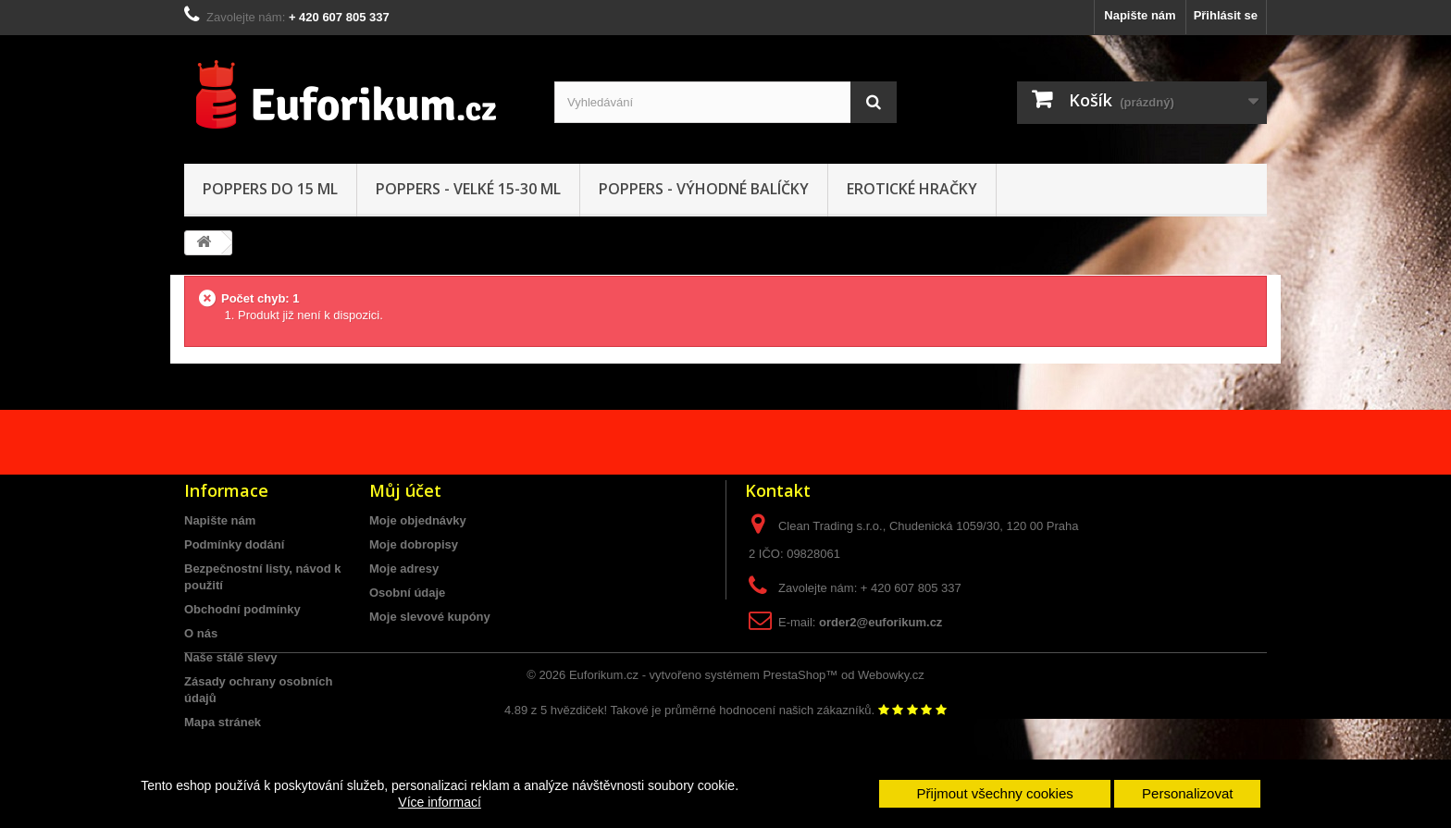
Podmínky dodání (234, 544)
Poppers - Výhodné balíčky (704, 189)
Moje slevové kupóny (429, 617)
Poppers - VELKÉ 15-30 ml (468, 189)
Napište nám (1139, 15)
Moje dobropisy (413, 544)
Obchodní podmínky (242, 609)
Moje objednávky (417, 520)
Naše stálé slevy (230, 657)
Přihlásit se (1226, 15)
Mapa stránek (222, 722)
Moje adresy (404, 568)
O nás (200, 633)
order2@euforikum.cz (880, 622)
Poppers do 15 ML (270, 189)
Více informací (439, 802)
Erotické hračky (912, 189)
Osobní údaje (407, 592)
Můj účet (405, 490)
